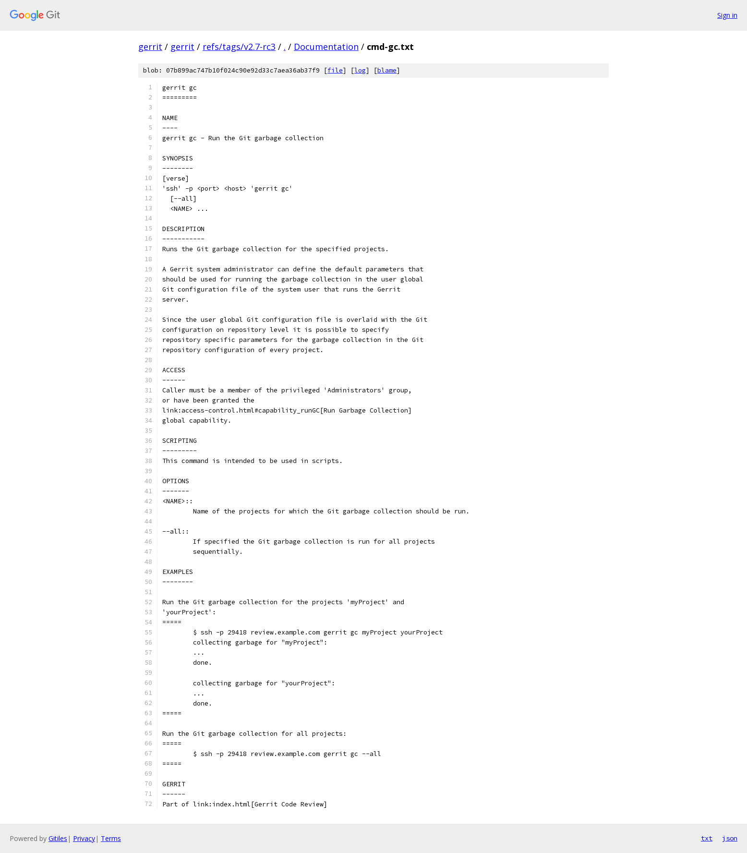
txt (706, 838)
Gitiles (57, 838)
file (335, 70)
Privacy (84, 838)
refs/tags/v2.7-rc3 (239, 46)
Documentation (326, 46)
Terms (111, 838)
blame (387, 70)
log (360, 70)
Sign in (727, 15)
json (729, 838)
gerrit (150, 46)
